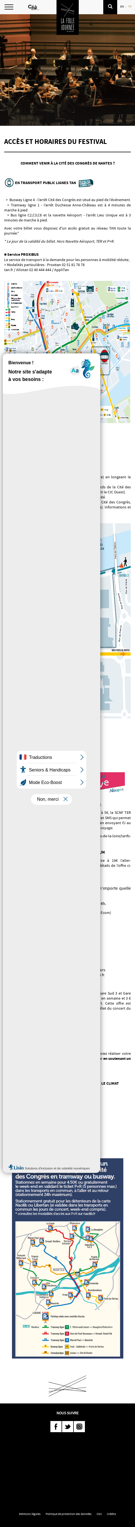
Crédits (111, 1514)
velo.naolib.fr (49, 512)
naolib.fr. (97, 974)
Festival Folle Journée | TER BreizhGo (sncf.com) (71, 912)
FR (130, 6)
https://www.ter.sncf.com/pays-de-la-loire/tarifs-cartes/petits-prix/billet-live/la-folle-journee (67, 838)
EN (122, 6)
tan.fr (8, 269)
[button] (110, 7)
